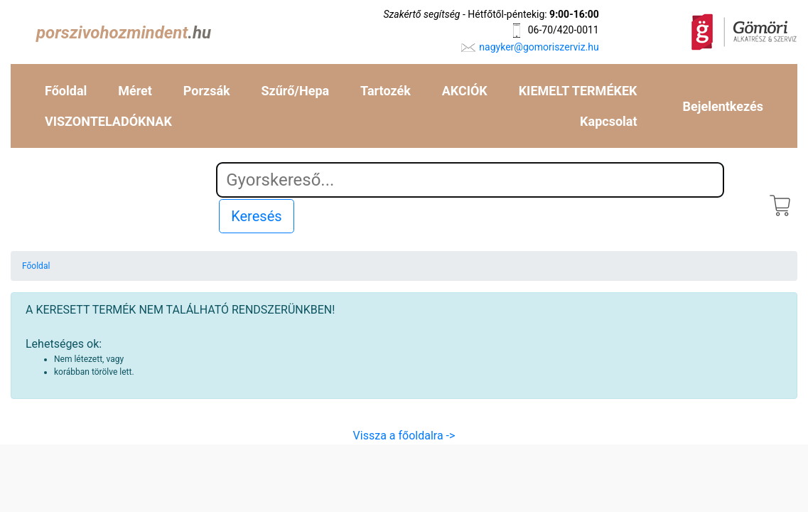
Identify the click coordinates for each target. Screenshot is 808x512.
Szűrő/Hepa (296, 90)
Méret (135, 90)
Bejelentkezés (723, 106)
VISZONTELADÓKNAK (108, 121)
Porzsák (206, 90)
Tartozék (385, 90)
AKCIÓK (465, 90)
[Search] (470, 180)
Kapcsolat (608, 121)
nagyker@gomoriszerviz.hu (538, 47)
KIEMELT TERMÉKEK (578, 90)
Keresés (256, 216)
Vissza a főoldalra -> (404, 435)
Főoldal (66, 90)
